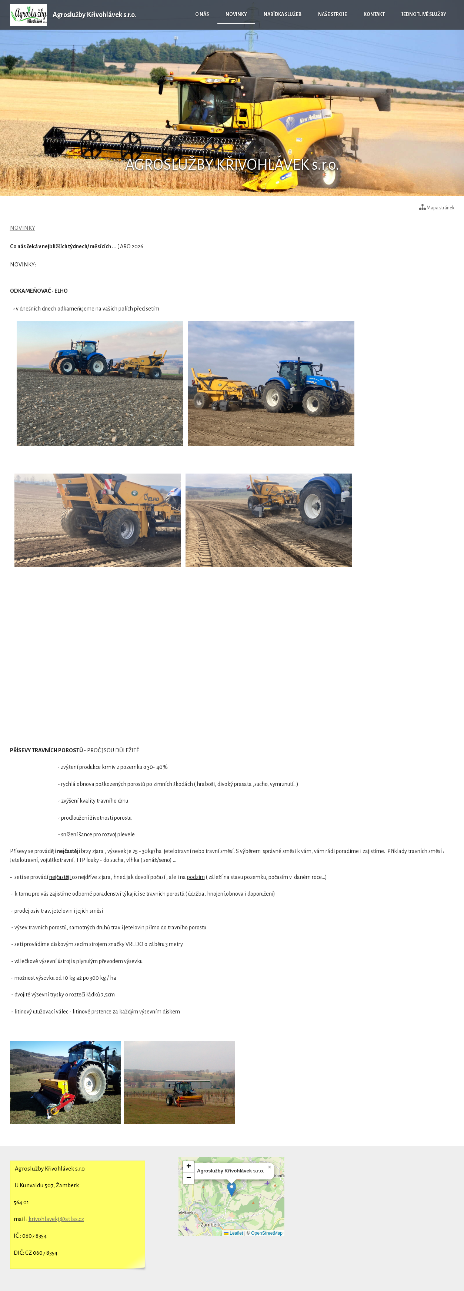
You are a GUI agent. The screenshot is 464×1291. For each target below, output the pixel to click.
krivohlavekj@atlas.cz (56, 1219)
